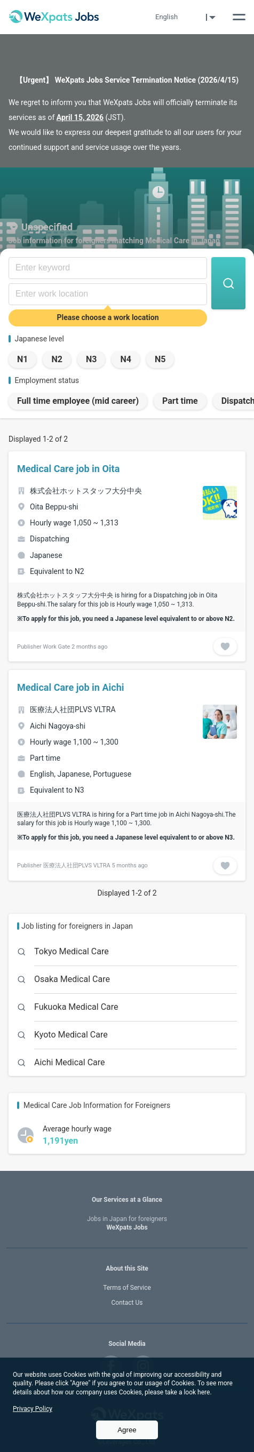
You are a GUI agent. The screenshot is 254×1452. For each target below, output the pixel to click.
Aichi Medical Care (69, 1062)
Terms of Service (127, 1287)
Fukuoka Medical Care (76, 1007)
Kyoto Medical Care (71, 1035)
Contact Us (127, 1302)
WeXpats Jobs (127, 1223)
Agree (127, 1430)
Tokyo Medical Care (71, 951)
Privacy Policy (32, 1409)
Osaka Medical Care (72, 979)
